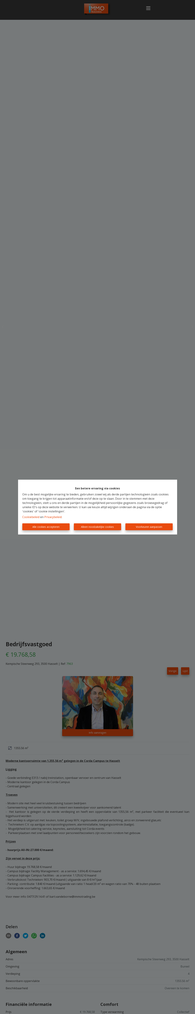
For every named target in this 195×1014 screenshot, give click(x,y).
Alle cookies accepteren (46, 526)
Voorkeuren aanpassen (149, 526)
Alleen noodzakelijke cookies (97, 526)
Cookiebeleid (30, 517)
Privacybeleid (53, 517)
